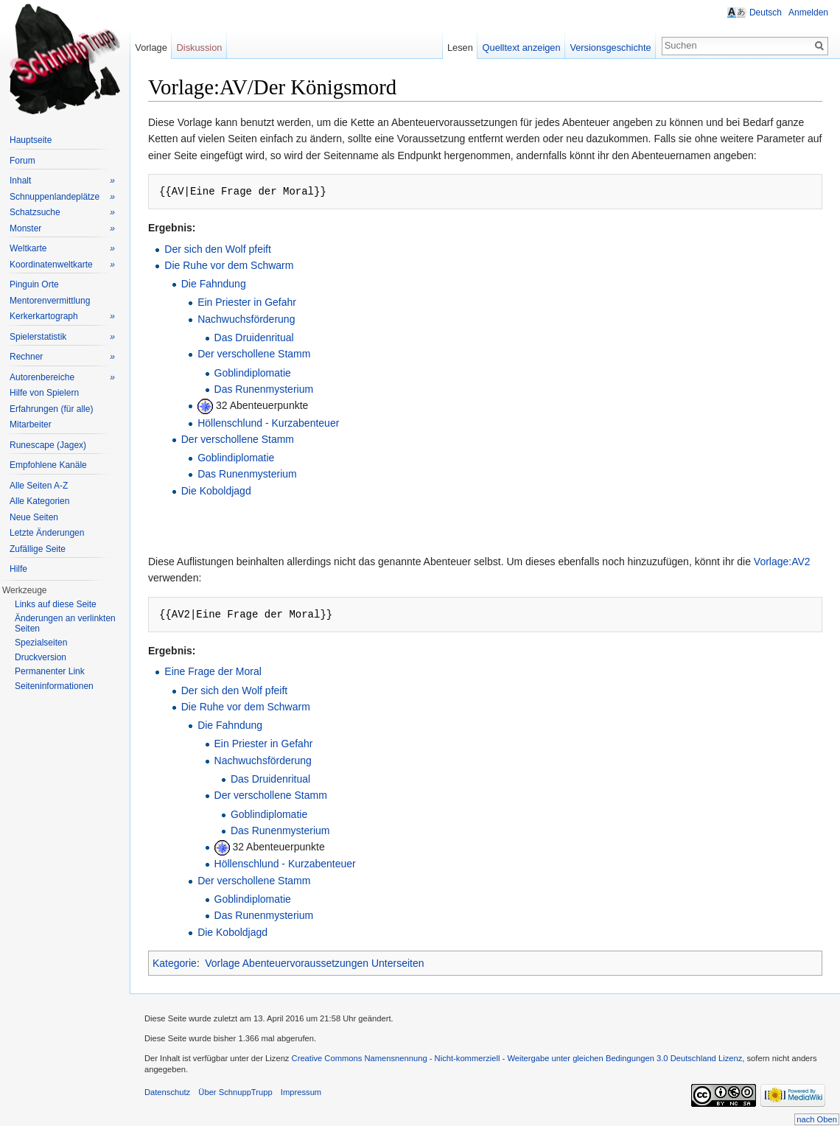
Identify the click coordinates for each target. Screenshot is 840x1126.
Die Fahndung (213, 284)
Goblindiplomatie (252, 373)
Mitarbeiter (31, 424)
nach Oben (817, 1119)
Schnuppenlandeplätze (62, 197)
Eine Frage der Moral (213, 671)
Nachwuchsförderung (246, 319)
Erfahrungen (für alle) (51, 409)
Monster (62, 228)
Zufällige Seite (38, 549)
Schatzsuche (62, 212)
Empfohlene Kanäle (48, 465)
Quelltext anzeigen (522, 47)
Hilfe (18, 569)
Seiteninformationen (54, 686)
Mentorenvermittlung (50, 301)
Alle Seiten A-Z (39, 485)
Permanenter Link (50, 671)
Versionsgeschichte (610, 47)
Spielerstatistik (62, 337)
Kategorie (175, 963)
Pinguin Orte (34, 284)
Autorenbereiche (62, 377)
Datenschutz (167, 1092)
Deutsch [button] (765, 12)
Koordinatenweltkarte (62, 264)
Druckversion (40, 657)
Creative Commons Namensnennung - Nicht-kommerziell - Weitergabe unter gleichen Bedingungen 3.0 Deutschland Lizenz (517, 1058)
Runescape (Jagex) (48, 445)
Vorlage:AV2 (782, 561)
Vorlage (151, 47)
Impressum (301, 1092)
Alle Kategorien (39, 501)
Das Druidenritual (254, 337)
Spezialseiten (41, 642)
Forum (22, 160)
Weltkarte (62, 248)
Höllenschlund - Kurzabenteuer (268, 423)
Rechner (62, 357)
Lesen (460, 47)
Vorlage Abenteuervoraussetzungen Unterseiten (314, 963)
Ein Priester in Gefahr (246, 302)
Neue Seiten (34, 517)
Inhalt (62, 180)
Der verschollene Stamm (253, 354)
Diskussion (200, 47)
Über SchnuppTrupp (235, 1092)
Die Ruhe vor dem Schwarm (228, 265)
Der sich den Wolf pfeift (217, 249)
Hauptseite (31, 140)
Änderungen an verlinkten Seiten (65, 623)
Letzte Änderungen (47, 533)
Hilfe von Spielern (44, 393)
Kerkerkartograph (62, 316)
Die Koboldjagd (216, 491)
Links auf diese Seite (56, 604)
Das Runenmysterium (264, 389)
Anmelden (808, 12)
